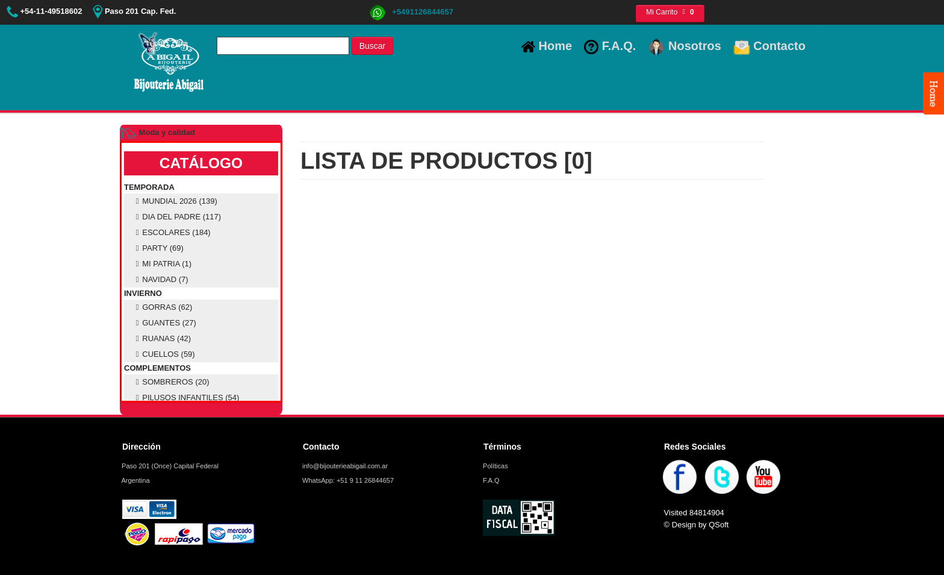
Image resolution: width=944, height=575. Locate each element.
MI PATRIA (161, 263)
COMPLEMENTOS (157, 367)
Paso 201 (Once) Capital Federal (169, 466)
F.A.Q (490, 480)
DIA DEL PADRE (176, 216)
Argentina (135, 480)
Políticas (494, 466)
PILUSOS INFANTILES (185, 397)
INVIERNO (143, 293)
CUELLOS (163, 354)
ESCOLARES (171, 232)
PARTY (158, 248)
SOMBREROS (171, 381)
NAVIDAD (160, 279)
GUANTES (164, 322)
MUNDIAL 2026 (174, 201)
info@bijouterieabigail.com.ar (344, 466)
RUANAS (161, 338)
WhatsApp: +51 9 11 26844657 (347, 480)
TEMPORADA (149, 187)
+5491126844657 (411, 11)
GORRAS (162, 307)
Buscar (372, 46)
